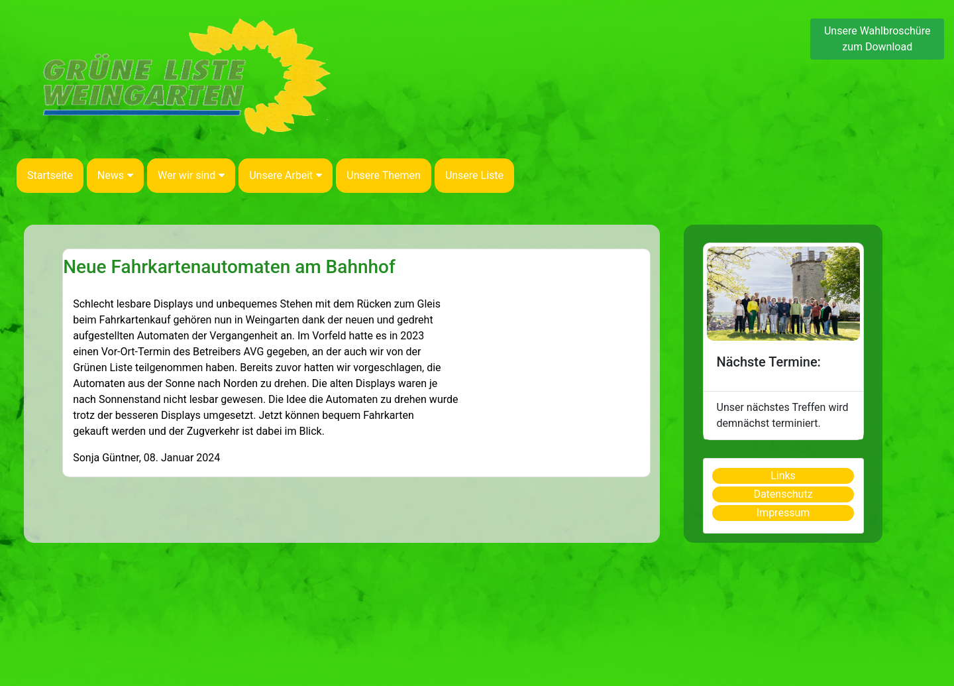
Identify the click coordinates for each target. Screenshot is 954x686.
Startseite (50, 175)
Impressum (783, 512)
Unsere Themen (383, 175)
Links (783, 475)
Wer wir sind (191, 175)
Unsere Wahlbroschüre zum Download (877, 39)
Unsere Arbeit (285, 175)
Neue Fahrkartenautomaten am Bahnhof (229, 267)
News (115, 175)
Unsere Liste (474, 175)
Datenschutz (782, 494)
